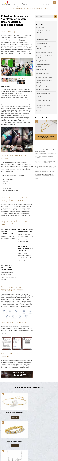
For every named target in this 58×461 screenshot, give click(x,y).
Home (16, 6)
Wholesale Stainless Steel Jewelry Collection (44, 81)
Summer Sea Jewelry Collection (44, 52)
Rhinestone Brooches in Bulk (43, 93)
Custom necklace (45, 175)
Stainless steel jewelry (49, 174)
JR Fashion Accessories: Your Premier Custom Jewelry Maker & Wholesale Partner (30, 8)
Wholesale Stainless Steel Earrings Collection (44, 31)
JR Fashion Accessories (14, 455)
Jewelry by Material (41, 60)
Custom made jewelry (46, 172)
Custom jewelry (38, 172)
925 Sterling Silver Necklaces (43, 69)
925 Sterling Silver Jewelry (42, 73)
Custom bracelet (38, 176)
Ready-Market (14, 456)
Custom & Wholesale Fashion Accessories (43, 106)
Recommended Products (29, 387)
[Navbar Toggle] (54, 2)
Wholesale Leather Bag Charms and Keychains (44, 101)
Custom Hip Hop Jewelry (42, 39)
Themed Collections (41, 35)
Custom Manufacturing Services (44, 110)
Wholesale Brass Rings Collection (44, 77)
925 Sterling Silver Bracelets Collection (43, 65)
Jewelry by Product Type (42, 85)
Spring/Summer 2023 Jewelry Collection (43, 47)
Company (20, 6)
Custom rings (51, 175)
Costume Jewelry (40, 27)
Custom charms (45, 176)
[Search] (44, 16)
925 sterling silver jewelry (40, 174)
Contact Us (51, 176)
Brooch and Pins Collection (42, 89)
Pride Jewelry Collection (42, 43)
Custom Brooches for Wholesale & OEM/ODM (44, 56)
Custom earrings (38, 175)
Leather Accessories (41, 96)
